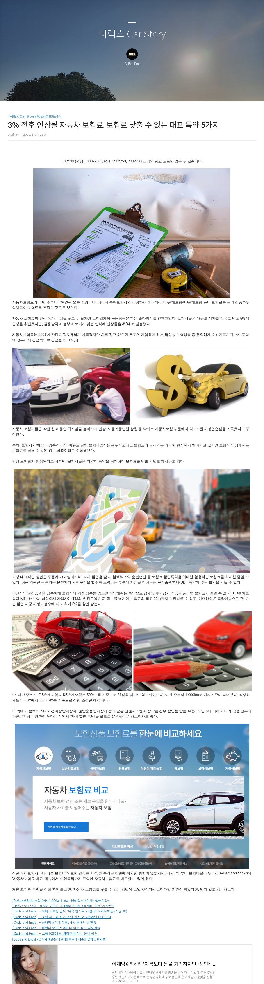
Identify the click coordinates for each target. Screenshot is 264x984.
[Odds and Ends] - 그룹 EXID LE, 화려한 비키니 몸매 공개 (55, 933)
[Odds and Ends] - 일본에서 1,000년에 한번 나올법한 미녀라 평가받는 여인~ (60, 900)
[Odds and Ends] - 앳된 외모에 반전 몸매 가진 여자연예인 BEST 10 (61, 916)
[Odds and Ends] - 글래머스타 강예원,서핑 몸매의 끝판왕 (54, 922)
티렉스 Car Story (132, 34)
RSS (139, 92)
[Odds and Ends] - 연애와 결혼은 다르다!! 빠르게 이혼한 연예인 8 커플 (58, 939)
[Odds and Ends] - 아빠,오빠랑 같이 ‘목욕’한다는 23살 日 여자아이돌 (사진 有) (69, 911)
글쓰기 (108, 92)
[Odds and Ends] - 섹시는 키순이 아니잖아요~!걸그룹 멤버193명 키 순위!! (63, 906)
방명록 (124, 92)
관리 (154, 92)
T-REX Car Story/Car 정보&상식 (34, 116)
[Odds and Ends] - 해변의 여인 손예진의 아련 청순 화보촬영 (56, 928)
